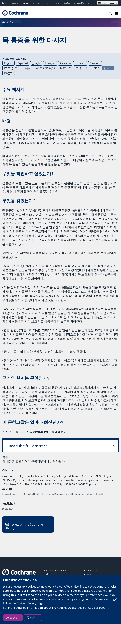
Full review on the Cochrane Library (24, 526)
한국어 (108, 68)
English (5, 2)
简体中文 (82, 68)
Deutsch (67, 2)
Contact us (92, 570)
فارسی (25, 2)
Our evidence (17, 22)
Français (35, 2)
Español (15, 2)
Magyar (8, 73)
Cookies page (96, 608)
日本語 (25, 68)
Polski (95, 68)
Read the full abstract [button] (28, 445)
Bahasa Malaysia (81, 2)
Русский (46, 2)
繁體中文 (66, 68)
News (89, 574)
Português (10, 68)
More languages (107, 2)
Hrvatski (56, 2)
